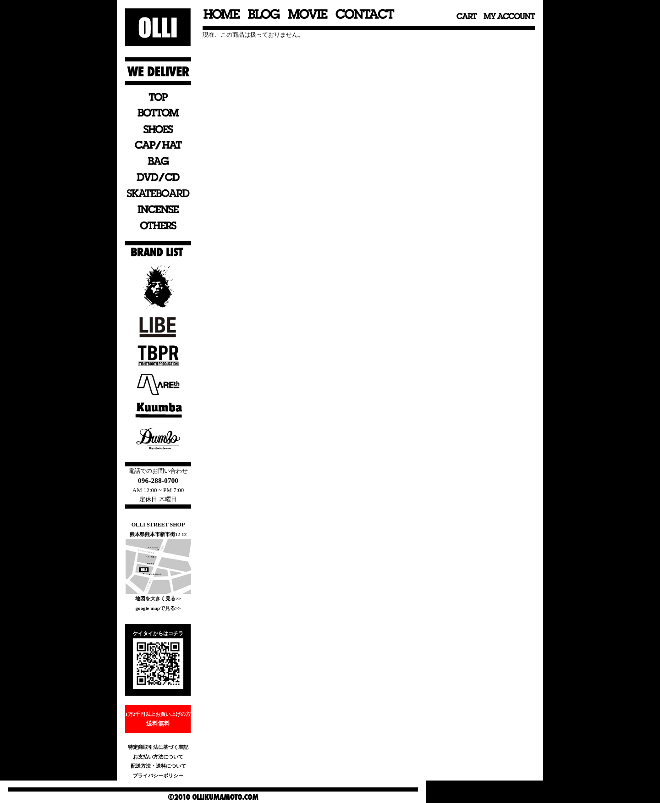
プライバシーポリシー (158, 775)
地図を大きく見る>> (158, 598)
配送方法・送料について (158, 766)
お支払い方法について (158, 756)
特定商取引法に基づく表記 (158, 747)
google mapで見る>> (158, 608)
